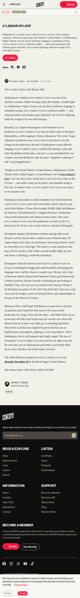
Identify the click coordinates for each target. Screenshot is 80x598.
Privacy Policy (21, 584)
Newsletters (9, 507)
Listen (10, 57)
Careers (7, 497)
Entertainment (10, 460)
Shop (44, 507)
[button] (19, 12)
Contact (7, 511)
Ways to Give (47, 502)
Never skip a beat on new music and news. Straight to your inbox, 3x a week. (40, 427)
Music (44, 460)
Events (6, 475)
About (6, 492)
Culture (9, 392)
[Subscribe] (74, 435)
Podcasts (46, 465)
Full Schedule (48, 470)
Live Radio (46, 455)
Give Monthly (30, 546)
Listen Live (15, 4)
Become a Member (50, 492)
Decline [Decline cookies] (7, 593)
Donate (69, 4)
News (5, 455)
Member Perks (48, 511)
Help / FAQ (8, 502)
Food (5, 465)
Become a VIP (48, 497)
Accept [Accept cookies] (22, 593)
